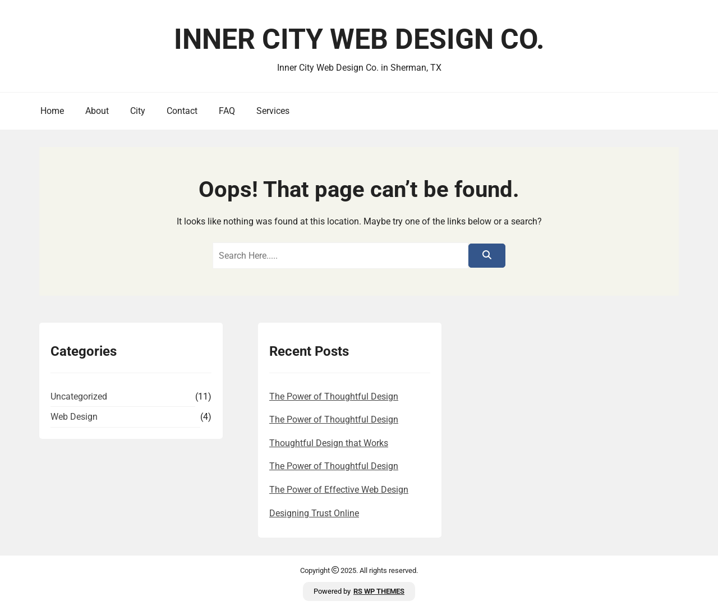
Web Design (74, 416)
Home (52, 111)
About (97, 111)
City (137, 111)
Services (272, 111)
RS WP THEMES (378, 591)
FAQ (227, 111)
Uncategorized (78, 396)
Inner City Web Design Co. (359, 39)
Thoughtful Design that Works (328, 443)
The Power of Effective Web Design (338, 489)
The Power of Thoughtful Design (333, 396)
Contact (182, 111)
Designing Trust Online (314, 513)
